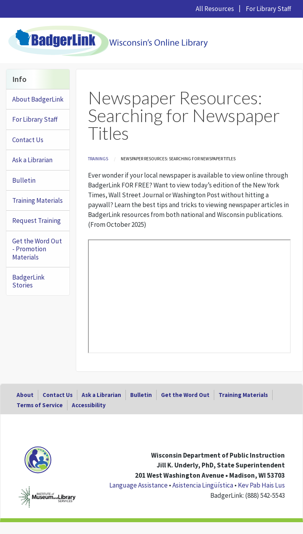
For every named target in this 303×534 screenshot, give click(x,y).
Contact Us (27, 139)
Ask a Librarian (32, 160)
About (25, 395)
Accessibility (89, 405)
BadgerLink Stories (28, 281)
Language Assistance (138, 485)
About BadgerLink (38, 99)
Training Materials (37, 200)
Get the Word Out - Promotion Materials (37, 249)
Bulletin (24, 180)
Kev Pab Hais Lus (261, 485)
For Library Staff (268, 8)
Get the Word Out (185, 395)
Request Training (36, 220)
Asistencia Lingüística (202, 485)
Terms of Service (40, 405)
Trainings (98, 158)
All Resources (215, 8)
